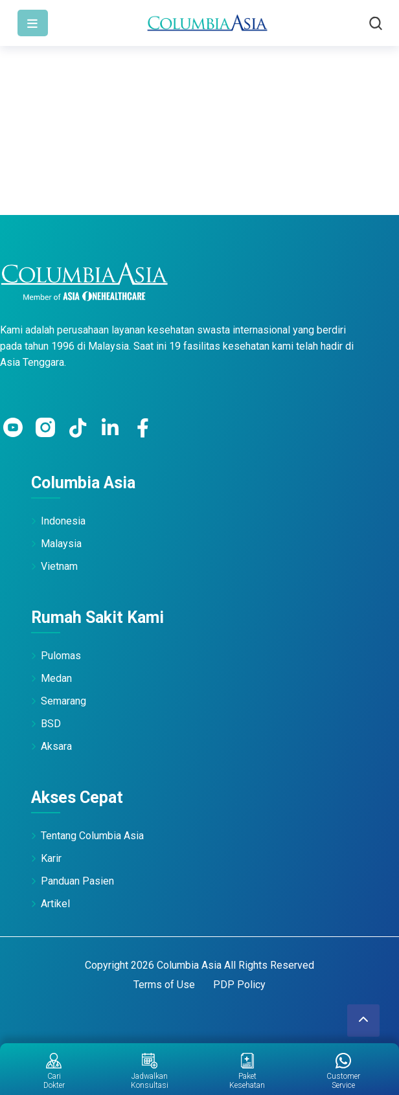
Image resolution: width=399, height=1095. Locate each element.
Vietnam (59, 566)
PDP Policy (239, 984)
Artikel (55, 903)
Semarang (63, 701)
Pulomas (61, 655)
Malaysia (61, 543)
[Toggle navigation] (32, 23)
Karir (51, 858)
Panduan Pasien (77, 881)
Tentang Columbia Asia (92, 836)
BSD (51, 723)
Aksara (56, 746)
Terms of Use (164, 984)
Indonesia (63, 521)
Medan (56, 678)
